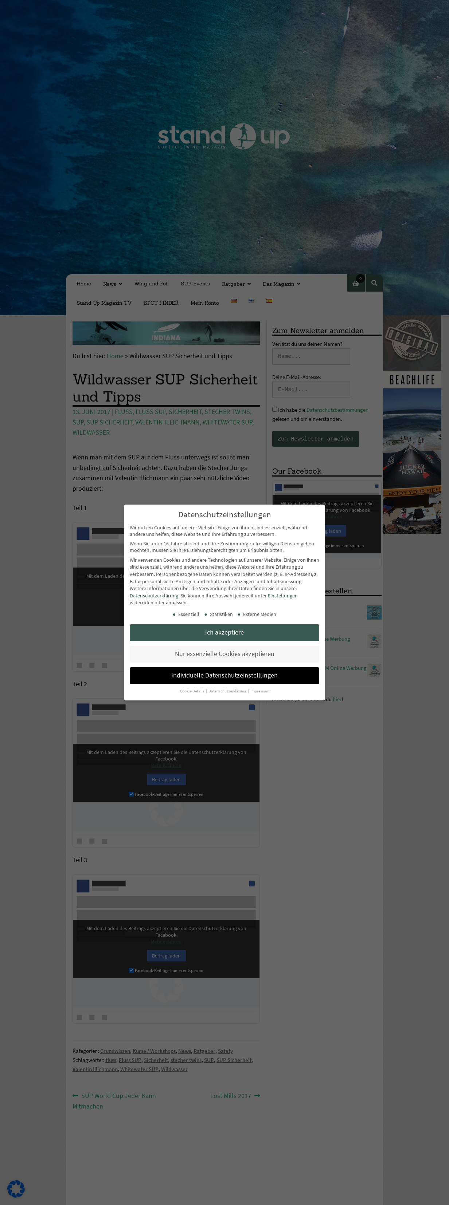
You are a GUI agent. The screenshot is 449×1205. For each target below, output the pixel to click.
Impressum (259, 691)
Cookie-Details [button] (192, 691)
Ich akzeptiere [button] (224, 632)
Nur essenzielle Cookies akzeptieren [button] (224, 654)
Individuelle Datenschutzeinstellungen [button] (224, 675)
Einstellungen (283, 595)
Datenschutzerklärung (154, 595)
